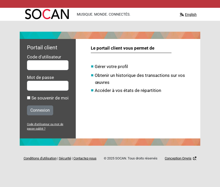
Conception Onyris (178, 158)
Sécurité (65, 158)
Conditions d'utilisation (40, 158)
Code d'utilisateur (44, 56)
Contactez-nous (85, 158)
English (191, 14)
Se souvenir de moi (47, 98)
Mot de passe (40, 77)
